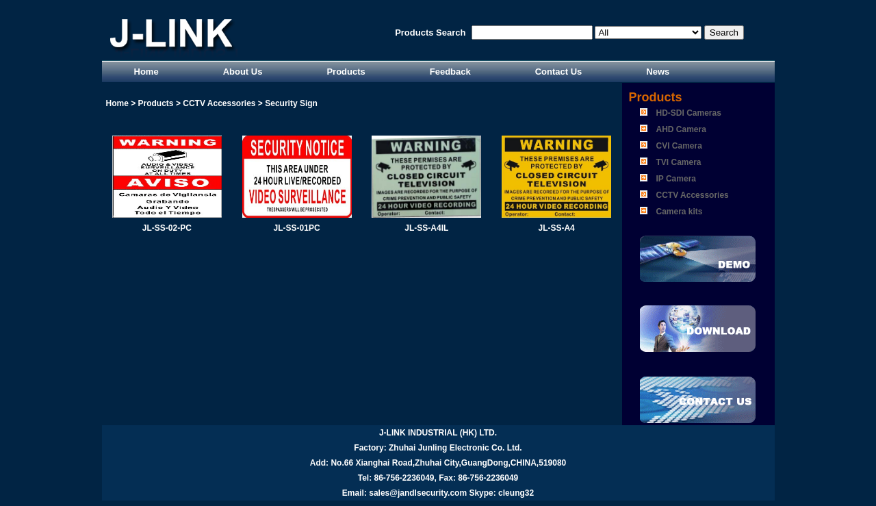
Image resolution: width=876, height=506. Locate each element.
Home (146, 71)
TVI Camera (678, 162)
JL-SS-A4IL (426, 228)
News (657, 71)
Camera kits (679, 211)
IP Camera (676, 179)
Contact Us (558, 71)
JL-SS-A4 (556, 228)
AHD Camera (681, 129)
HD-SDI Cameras (688, 113)
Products (345, 71)
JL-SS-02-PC (167, 228)
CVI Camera (679, 146)
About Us (243, 71)
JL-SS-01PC (297, 228)
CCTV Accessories (692, 195)
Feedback (450, 71)
